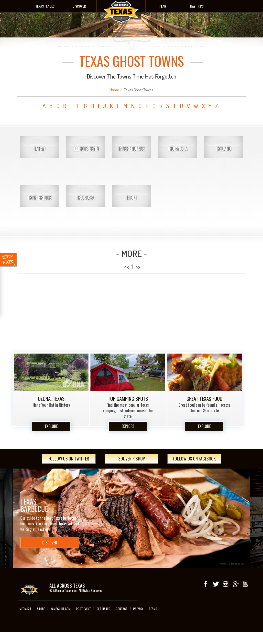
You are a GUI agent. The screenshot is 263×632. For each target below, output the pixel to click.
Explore (51, 426)
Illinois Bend (86, 148)
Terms (153, 609)
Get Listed (103, 609)
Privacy (138, 609)
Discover (79, 6)
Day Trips (197, 6)
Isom (131, 197)
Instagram (225, 584)
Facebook (206, 584)
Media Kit (25, 609)
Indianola (177, 148)
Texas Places (45, 6)
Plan (162, 6)
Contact (122, 609)
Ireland (223, 148)
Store (41, 609)
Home (114, 89)
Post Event (83, 609)
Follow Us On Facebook (194, 458)
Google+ (235, 584)
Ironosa (85, 197)
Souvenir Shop (131, 458)
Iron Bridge (39, 197)
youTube (245, 584)
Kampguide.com (60, 609)
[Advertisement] (131, 309)
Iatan (39, 148)
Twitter (216, 584)
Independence (132, 148)
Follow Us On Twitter (68, 458)
